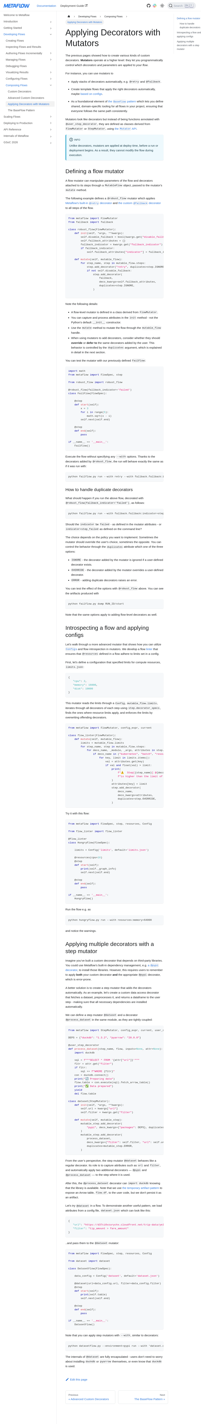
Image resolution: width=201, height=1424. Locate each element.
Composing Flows (16, 85)
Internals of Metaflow (16, 135)
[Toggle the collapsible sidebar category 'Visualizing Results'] (51, 72)
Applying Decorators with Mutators (28, 104)
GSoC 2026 (11, 142)
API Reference (12, 129)
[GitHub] (149, 6)
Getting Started (13, 27)
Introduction (11, 21)
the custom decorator (139, 203)
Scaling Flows (12, 116)
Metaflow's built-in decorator (88, 203)
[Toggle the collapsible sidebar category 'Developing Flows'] (51, 34)
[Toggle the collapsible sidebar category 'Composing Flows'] (51, 85)
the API (126, 128)
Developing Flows (14, 34)
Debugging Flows (16, 66)
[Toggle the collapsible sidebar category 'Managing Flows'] (51, 59)
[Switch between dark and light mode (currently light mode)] (162, 5)
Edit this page (76, 1379)
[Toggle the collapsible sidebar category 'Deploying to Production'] (51, 123)
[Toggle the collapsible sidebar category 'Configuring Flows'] (51, 78)
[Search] (181, 5)
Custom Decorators (19, 91)
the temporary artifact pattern (140, 1187)
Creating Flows (15, 40)
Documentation (46, 5)
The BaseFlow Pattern (21, 110)
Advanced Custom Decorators (26, 97)
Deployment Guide (74, 5)
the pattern (122, 101)
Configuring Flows (17, 78)
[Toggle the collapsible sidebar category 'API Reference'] (51, 129)
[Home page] (68, 16)
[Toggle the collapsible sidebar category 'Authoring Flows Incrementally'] (51, 53)
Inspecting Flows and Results (23, 46)
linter (149, 649)
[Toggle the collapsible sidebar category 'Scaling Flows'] (51, 116)
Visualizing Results (17, 72)
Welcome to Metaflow (17, 15)
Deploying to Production (18, 123)
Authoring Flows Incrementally (24, 53)
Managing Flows (15, 59)
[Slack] (155, 6)
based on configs (91, 93)
